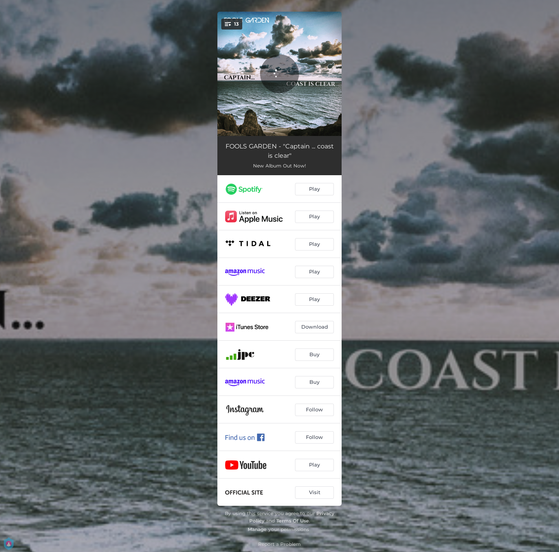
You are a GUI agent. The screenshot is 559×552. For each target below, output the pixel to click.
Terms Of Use (292, 521)
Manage (257, 529)
